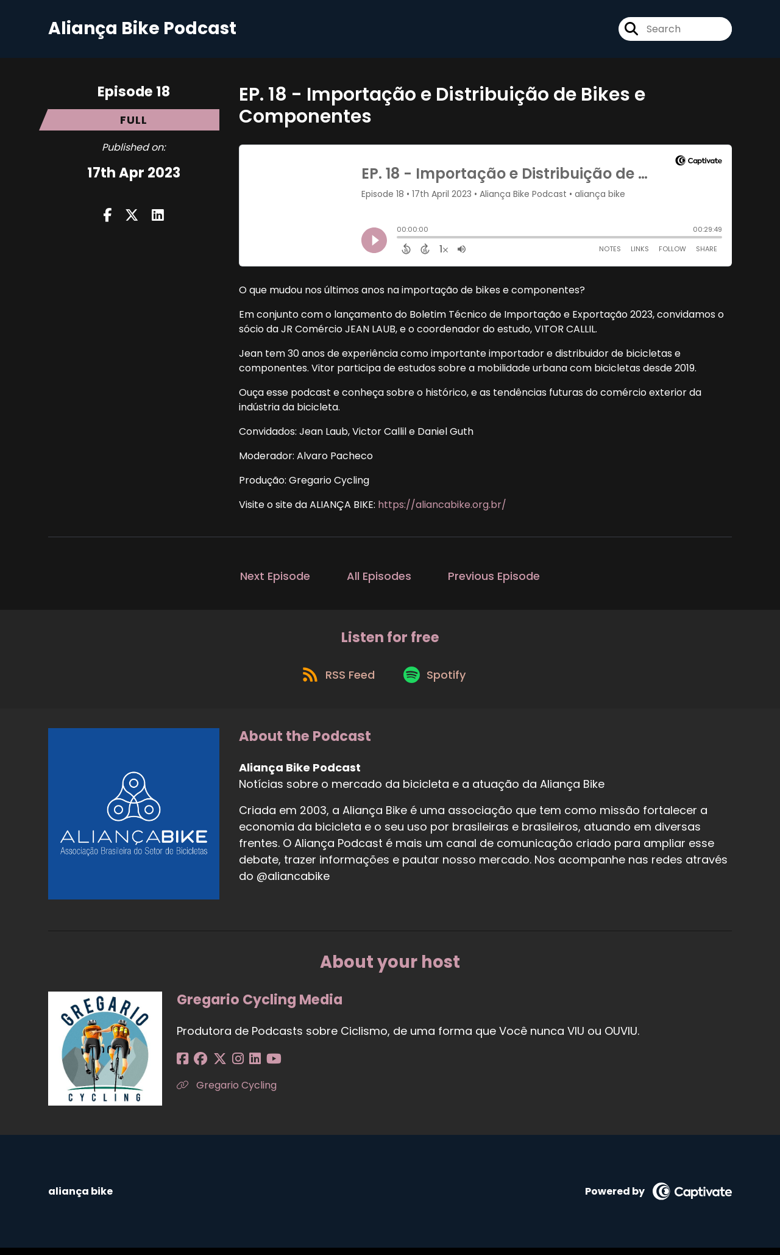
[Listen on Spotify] (437, 680)
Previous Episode (494, 578)
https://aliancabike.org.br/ (442, 507)
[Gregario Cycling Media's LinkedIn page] (242, 1066)
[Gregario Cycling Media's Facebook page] (182, 1066)
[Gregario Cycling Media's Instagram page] (228, 1066)
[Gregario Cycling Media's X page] (213, 1066)
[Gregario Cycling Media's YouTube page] (258, 1066)
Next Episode (275, 578)
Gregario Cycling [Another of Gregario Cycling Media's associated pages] (227, 1092)
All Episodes (379, 578)
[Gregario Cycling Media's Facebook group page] (197, 1066)
